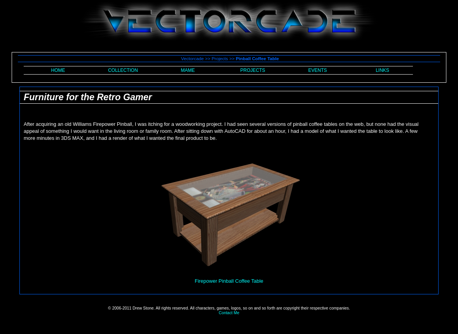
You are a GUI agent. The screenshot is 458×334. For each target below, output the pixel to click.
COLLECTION (123, 70)
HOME (58, 70)
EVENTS (317, 70)
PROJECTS (252, 70)
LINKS (382, 70)
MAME (188, 70)
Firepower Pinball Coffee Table (229, 281)
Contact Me (229, 313)
